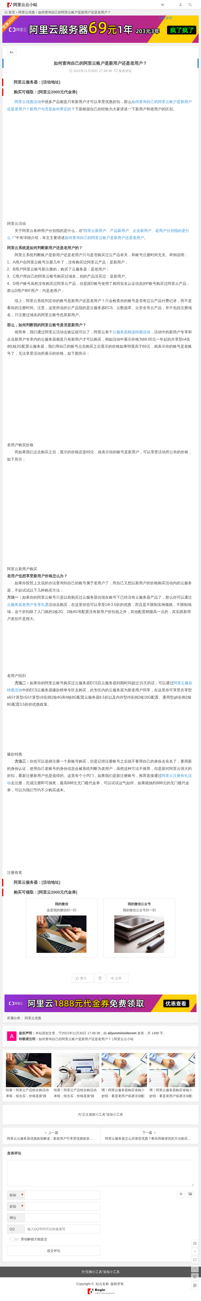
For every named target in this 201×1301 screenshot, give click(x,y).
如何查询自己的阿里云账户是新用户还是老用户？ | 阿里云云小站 (86, 1039)
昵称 (16, 1195)
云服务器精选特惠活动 (131, 332)
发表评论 (123, 71)
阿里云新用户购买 (22, 569)
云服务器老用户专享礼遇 (28, 605)
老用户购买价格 (20, 445)
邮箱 (16, 1206)
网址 (13, 1218)
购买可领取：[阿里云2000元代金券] (45, 92)
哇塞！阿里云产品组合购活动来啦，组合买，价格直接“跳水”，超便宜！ (75, 1096)
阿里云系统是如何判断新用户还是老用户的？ (44, 248)
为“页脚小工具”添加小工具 (100, 1272)
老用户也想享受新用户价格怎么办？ (37, 576)
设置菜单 (165, 18)
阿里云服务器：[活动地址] (37, 82)
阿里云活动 (16, 224)
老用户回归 (16, 676)
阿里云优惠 (33, 1018)
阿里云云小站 (25, 5)
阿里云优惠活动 (28, 102)
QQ (12, 1229)
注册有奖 (14, 873)
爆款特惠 (14, 754)
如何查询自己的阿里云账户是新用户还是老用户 (104, 238)
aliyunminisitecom (122, 1033)
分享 (116, 978)
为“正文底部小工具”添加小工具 (100, 1114)
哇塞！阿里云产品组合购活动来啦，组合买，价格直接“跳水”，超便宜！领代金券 (27, 1096)
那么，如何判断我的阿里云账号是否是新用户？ (46, 325)
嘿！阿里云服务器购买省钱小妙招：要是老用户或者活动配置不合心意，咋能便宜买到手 (170, 1096)
